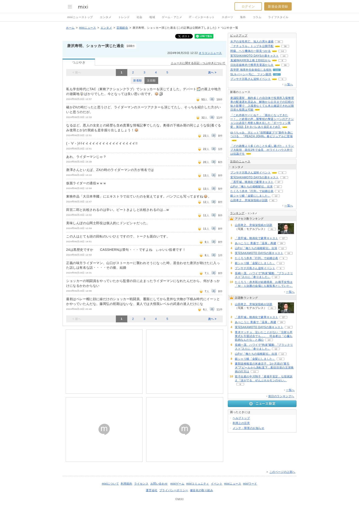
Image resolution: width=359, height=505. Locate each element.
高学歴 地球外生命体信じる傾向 (251, 69)
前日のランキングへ (281, 396)
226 (277, 70)
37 (278, 182)
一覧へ (288, 84)
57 (276, 74)
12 (278, 186)
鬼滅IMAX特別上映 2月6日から (250, 60)
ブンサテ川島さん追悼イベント (250, 79)
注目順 (151, 80)
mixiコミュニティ (197, 483)
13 (269, 340)
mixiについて (110, 483)
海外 (243, 17)
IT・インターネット (202, 17)
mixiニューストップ (80, 17)
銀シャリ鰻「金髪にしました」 (250, 195)
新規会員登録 (278, 6)
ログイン (248, 6)
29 (281, 243)
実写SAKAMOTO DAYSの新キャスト (254, 55)
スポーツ (227, 17)
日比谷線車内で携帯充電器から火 (252, 65)
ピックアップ (238, 35)
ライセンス (141, 483)
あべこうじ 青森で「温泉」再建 (255, 243)
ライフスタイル (278, 17)
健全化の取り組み (201, 490)
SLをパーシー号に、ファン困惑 (251, 74)
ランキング (237, 213)
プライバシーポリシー (173, 490)
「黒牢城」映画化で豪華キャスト (252, 182)
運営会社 (151, 490)
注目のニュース (240, 161)
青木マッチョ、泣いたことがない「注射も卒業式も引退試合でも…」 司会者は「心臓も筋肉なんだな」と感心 (264, 336)
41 (273, 200)
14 (282, 51)
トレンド (124, 17)
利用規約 (126, 483)
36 (278, 41)
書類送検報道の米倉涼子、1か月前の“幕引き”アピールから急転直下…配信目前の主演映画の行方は (264, 367)
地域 (152, 17)
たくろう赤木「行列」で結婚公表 (252, 191)
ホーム (70, 27)
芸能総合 (122, 27)
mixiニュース (87, 27)
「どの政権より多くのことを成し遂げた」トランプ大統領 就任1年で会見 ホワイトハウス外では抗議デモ (262, 149)
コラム (257, 17)
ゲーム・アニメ (172, 17)
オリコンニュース (210, 53)
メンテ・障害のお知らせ (248, 428)
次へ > (212, 72)
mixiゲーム (177, 483)
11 (254, 371)
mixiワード (250, 483)
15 (284, 177)
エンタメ (105, 17)
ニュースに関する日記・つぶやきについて (198, 63)
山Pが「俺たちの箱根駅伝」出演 (251, 186)
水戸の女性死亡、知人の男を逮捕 (252, 41)
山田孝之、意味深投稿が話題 (249, 200)
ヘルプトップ (241, 418)
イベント (216, 483)
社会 (139, 17)
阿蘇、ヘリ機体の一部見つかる (250, 51)
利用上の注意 (241, 423)
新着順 (137, 80)
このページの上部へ (282, 472)
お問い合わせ (159, 483)
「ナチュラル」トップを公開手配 (252, 46)
